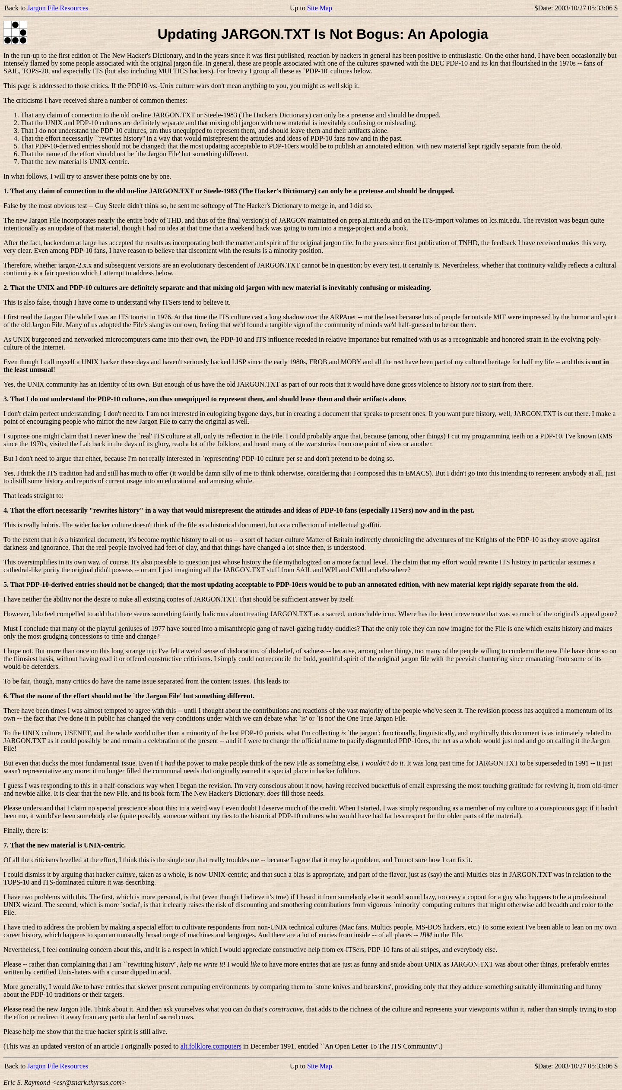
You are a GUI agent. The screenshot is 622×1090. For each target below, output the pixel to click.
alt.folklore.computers (211, 1046)
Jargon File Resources (57, 8)
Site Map (319, 8)
